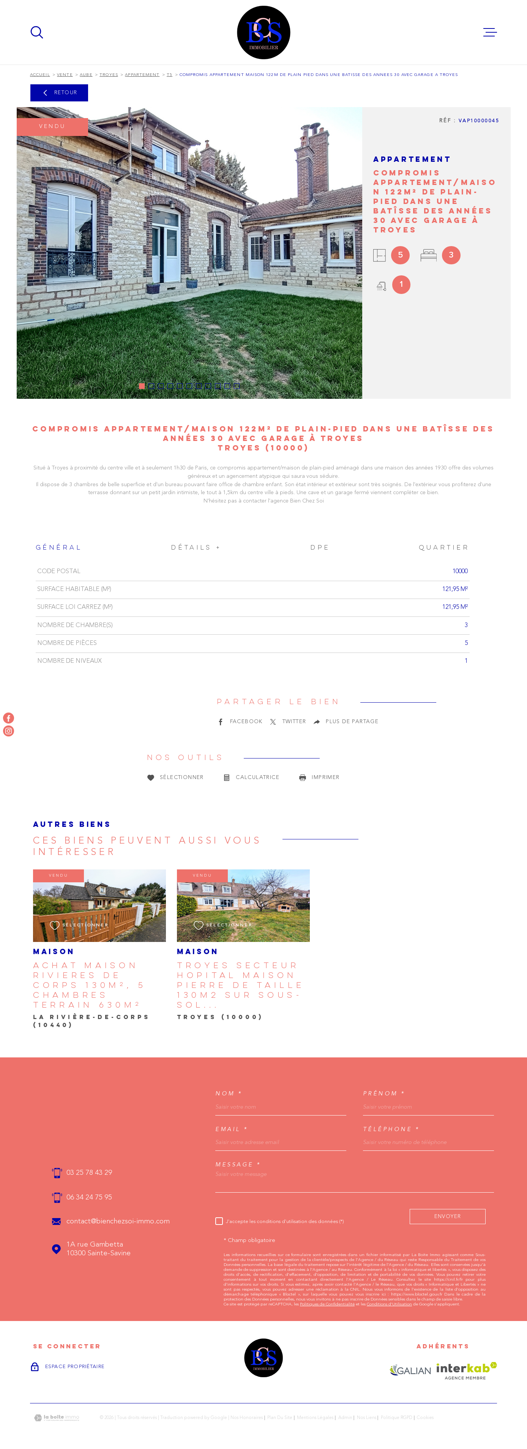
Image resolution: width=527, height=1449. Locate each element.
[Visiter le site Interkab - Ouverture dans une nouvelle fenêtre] (467, 1370)
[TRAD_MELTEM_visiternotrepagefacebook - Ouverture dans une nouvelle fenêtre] (8, 718)
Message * (238, 1165)
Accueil (40, 75)
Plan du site (279, 1418)
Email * (231, 1129)
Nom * (229, 1094)
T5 (169, 75)
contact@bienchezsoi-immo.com (118, 1221)
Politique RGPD (396, 1418)
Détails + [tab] (196, 548)
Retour (59, 93)
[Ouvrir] (37, 32)
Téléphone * (391, 1129)
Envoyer (447, 1216)
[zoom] (190, 253)
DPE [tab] (320, 548)
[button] (142, 386)
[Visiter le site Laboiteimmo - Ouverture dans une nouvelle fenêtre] (56, 1418)
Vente (65, 75)
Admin (345, 1418)
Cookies (425, 1418)
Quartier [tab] (444, 548)
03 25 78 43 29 (89, 1173)
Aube (86, 75)
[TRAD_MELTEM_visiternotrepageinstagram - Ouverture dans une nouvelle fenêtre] (8, 730)
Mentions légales (315, 1418)
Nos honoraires (246, 1418)
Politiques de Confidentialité (327, 1304)
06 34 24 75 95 (89, 1197)
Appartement (142, 75)
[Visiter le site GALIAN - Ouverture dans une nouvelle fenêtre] (410, 1370)
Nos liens (366, 1418)
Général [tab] (59, 548)
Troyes (108, 75)
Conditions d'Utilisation (389, 1304)
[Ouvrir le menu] (490, 32)
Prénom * (384, 1094)
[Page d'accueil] (263, 32)
